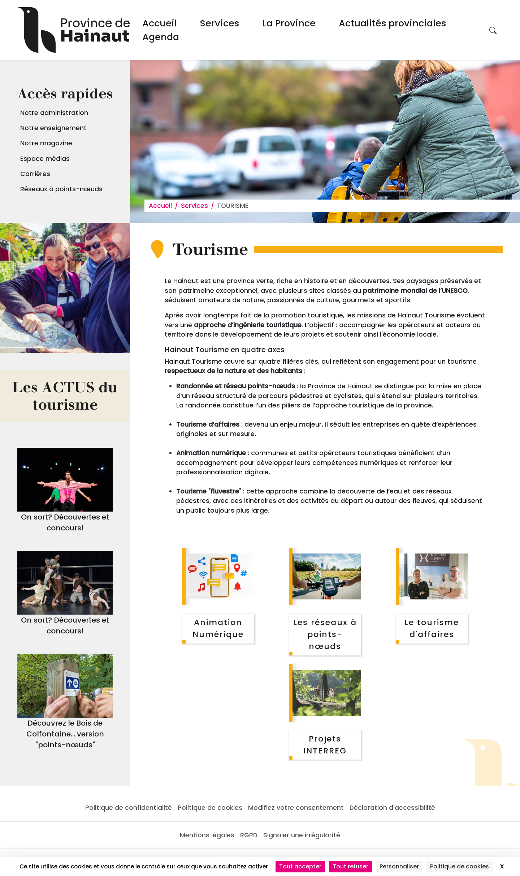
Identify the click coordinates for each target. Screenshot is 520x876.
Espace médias (45, 158)
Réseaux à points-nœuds (61, 189)
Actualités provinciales (392, 23)
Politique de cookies (210, 807)
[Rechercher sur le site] (493, 30)
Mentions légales (207, 835)
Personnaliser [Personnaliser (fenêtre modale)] (399, 866)
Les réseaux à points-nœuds (325, 634)
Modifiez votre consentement (296, 807)
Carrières (35, 174)
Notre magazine (46, 143)
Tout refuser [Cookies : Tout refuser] (350, 866)
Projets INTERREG (325, 744)
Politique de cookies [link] (459, 866)
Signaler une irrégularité (301, 835)
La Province (289, 23)
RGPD (248, 835)
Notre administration (54, 112)
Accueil (159, 23)
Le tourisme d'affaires (431, 628)
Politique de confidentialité (128, 807)
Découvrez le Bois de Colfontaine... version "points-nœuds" (65, 734)
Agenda (160, 36)
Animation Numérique (218, 628)
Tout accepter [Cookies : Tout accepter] (300, 866)
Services (219, 23)
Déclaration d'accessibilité (392, 807)
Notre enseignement (53, 128)
